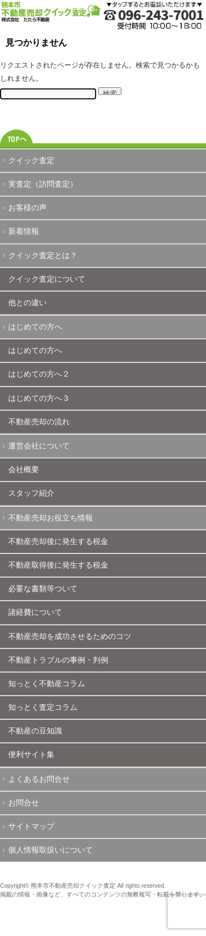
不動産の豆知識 (35, 730)
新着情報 (23, 231)
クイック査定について (46, 278)
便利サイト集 (31, 754)
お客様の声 (27, 207)
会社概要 (23, 469)
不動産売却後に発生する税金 (58, 541)
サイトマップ (31, 826)
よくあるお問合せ (39, 779)
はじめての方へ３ (39, 398)
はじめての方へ (35, 326)
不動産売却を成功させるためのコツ (69, 636)
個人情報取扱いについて (50, 849)
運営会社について (39, 445)
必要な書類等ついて (42, 588)
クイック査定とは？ (42, 255)
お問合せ (23, 802)
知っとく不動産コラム (46, 683)
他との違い (27, 302)
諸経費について (35, 612)
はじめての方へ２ (39, 373)
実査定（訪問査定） (42, 184)
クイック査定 (31, 160)
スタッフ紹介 (31, 493)
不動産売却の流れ (39, 421)
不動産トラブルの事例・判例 (58, 659)
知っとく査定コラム (42, 707)
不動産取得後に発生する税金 (58, 565)
